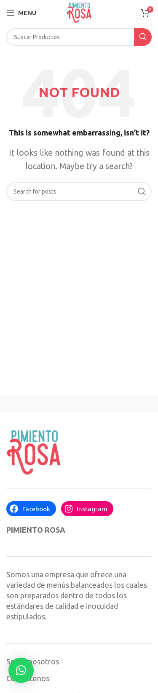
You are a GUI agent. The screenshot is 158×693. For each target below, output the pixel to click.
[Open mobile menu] (21, 12)
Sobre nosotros (32, 661)
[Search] (79, 37)
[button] (21, 670)
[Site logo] (79, 12)
